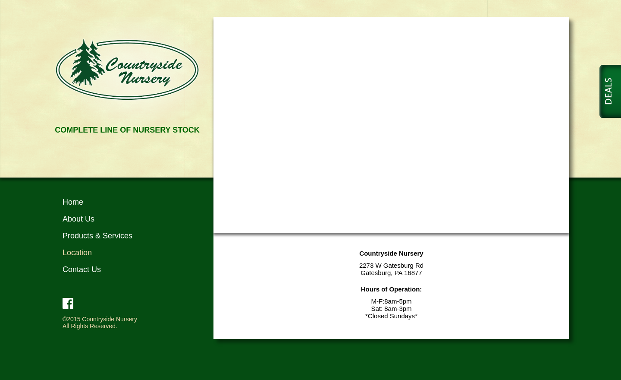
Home (73, 202)
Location (77, 252)
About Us (78, 219)
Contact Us (82, 269)
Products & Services (97, 235)
